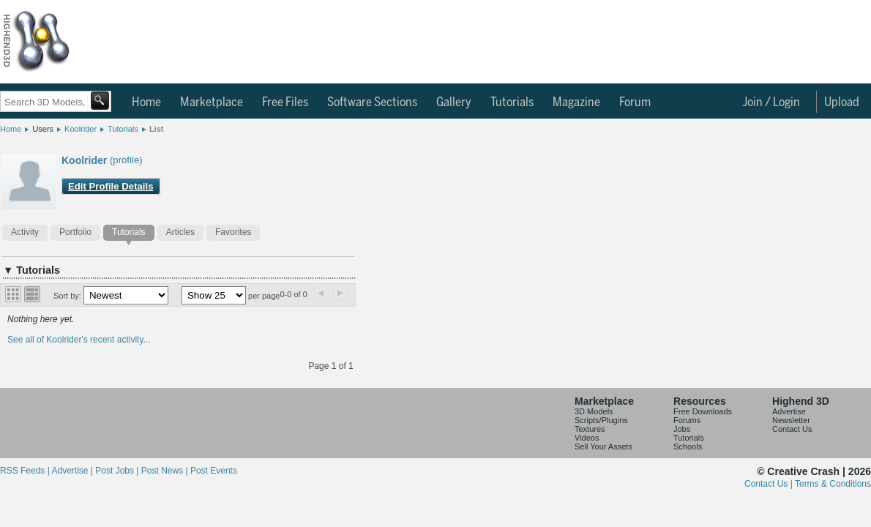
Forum (635, 102)
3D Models (594, 411)
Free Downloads (702, 411)
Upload (841, 102)
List (156, 128)
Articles (180, 232)
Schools (687, 446)
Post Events (213, 471)
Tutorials (512, 102)
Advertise (789, 411)
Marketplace (211, 102)
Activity (25, 232)
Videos (587, 437)
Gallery (453, 102)
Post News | (165, 471)
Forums (686, 420)
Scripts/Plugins (601, 420)
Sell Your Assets (603, 446)
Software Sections (372, 102)
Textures (590, 429)
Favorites (233, 232)
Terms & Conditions (833, 484)
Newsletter (791, 420)
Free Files (285, 102)
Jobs (681, 429)
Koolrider (80, 128)
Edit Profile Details (111, 186)
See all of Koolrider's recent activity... (79, 339)
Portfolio (75, 232)
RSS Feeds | (25, 471)
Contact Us (792, 429)
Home (146, 102)
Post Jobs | (118, 471)
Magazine (576, 102)
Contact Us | (769, 484)
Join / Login (771, 102)
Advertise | (73, 471)
